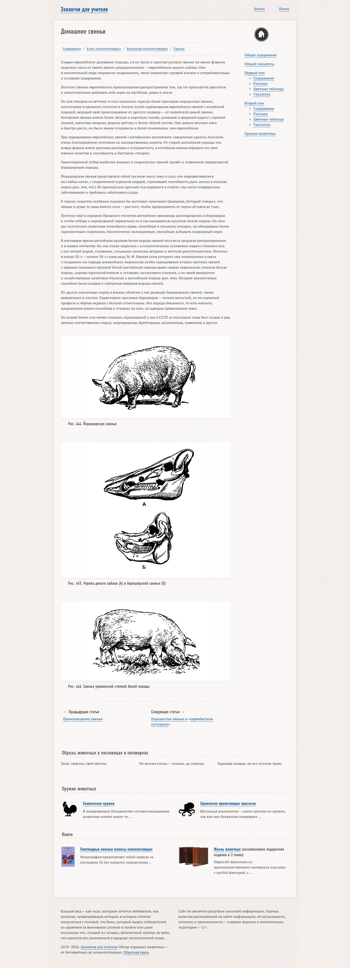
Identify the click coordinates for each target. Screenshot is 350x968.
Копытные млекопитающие (147, 48)
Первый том (254, 72)
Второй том (254, 103)
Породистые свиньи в (169, 718)
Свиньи (179, 48)
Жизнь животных (227, 849)
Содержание (72, 48)
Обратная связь (136, 952)
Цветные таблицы (268, 88)
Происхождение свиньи (83, 718)
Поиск (284, 8)
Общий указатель (259, 63)
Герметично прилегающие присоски (228, 803)
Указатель (261, 94)
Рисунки (260, 83)
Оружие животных (260, 133)
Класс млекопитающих (104, 48)
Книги (259, 8)
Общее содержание (260, 54)
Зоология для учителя (84, 9)
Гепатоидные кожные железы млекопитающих (116, 849)
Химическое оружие (99, 803)
